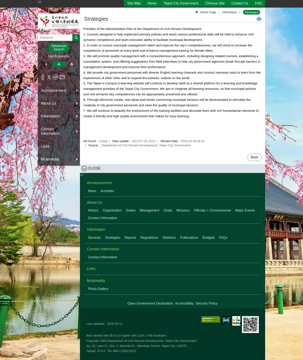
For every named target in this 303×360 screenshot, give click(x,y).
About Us (94, 202)
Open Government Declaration (150, 303)
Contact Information (102, 218)
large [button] (71, 64)
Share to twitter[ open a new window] (49, 77)
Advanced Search (58, 47)
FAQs (223, 237)
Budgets (208, 237)
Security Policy (207, 303)
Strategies (251, 12)
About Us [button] (48, 103)
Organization (112, 210)
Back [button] (254, 157)
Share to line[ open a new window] (55, 77)
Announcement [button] (53, 90)
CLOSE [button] (94, 168)
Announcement (99, 183)
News (92, 191)
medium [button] (58, 64)
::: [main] (86, 10)
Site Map (134, 3)
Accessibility (184, 303)
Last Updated (95, 323)
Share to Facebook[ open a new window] (43, 77)
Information (229, 12)
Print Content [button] (259, 19)
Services (94, 237)
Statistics (169, 237)
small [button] (46, 64)
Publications (189, 237)
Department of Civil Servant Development (59, 21)
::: (39, 2)
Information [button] (50, 116)
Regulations (149, 237)
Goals (167, 210)
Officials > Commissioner (212, 210)
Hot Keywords (58, 56)
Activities (107, 191)
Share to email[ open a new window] (62, 77)
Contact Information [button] (50, 131)
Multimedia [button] (50, 159)
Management (149, 210)
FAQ (258, 3)
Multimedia (96, 281)
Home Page (208, 12)
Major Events (245, 210)
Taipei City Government (180, 3)
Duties (131, 210)
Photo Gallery (98, 289)
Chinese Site (215, 3)
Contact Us (239, 3)
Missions (183, 210)
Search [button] (76, 37)
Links (45, 146)
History (93, 210)
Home (152, 3)
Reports (130, 237)
